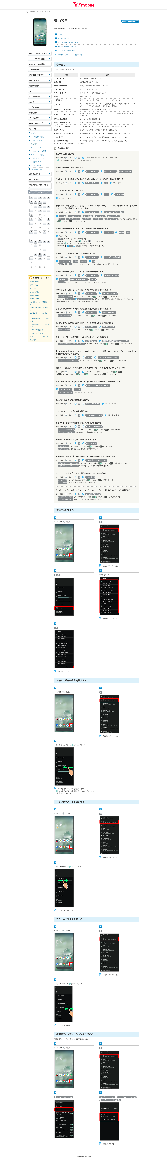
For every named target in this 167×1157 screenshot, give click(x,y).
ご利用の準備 (34, 70)
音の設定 (34, 144)
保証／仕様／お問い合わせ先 (38, 186)
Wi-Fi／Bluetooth (36, 123)
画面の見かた (34, 80)
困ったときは (34, 179)
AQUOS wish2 (31, 12)
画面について (34, 288)
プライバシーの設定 (37, 158)
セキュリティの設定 (37, 155)
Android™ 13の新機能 (37, 59)
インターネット (34, 96)
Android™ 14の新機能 (37, 64)
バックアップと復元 (36, 333)
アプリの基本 (34, 107)
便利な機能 (33, 113)
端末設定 (40, 12)
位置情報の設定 (36, 162)
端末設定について (37, 133)
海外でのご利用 (34, 174)
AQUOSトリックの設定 (38, 151)
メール (31, 91)
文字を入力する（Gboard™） (39, 336)
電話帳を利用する (36, 299)
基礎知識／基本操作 (36, 75)
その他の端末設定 (37, 169)
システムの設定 (36, 166)
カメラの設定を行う (36, 330)
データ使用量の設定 (37, 137)
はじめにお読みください (38, 53)
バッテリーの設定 (37, 140)
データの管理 (34, 118)
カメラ (31, 102)
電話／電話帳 (34, 86)
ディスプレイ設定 (37, 147)
